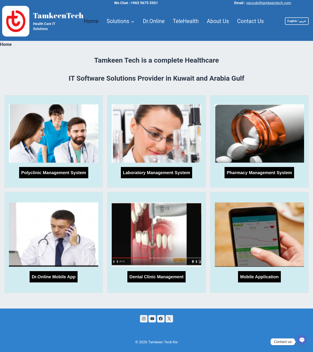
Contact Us (250, 21)
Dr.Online (154, 21)
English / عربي (296, 21)
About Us (218, 21)
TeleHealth (186, 21)
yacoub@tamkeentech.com (268, 3)
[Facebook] (161, 318)
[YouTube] (152, 318)
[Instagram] (143, 318)
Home (91, 21)
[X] (169, 318)
